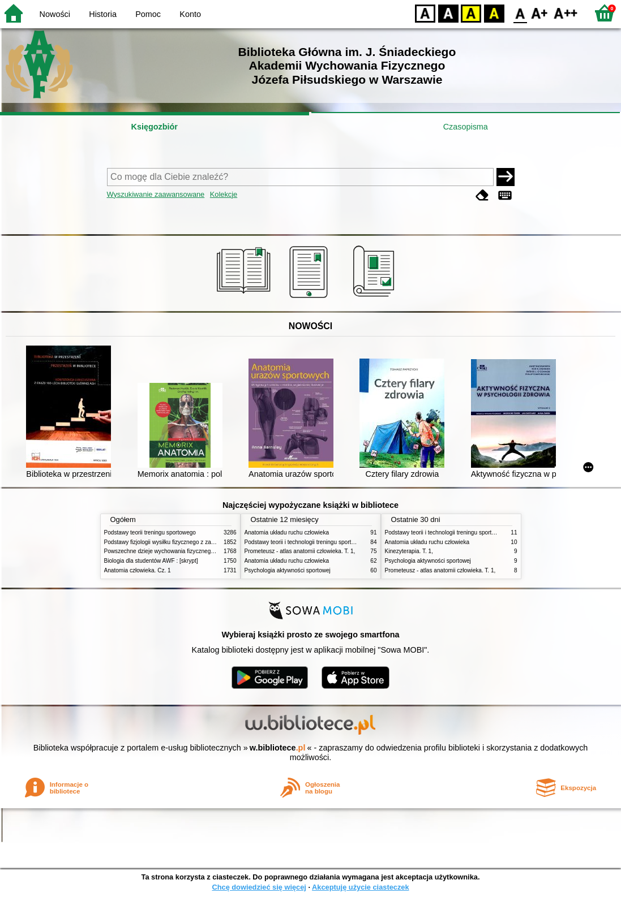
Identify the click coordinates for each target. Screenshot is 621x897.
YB (471, 13)
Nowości (55, 14)
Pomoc (148, 14)
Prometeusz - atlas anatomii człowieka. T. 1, (300, 551)
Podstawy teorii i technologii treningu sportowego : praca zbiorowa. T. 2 (334, 542)
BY (494, 13)
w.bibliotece (278, 747)
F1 (539, 13)
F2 (565, 13)
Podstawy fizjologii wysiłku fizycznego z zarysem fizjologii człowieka (189, 542)
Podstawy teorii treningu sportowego (150, 532)
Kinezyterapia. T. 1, (409, 551)
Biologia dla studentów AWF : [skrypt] (151, 561)
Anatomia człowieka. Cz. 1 (137, 570)
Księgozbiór (154, 126)
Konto (190, 14)
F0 (520, 13)
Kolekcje (223, 194)
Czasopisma (465, 126)
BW (448, 13)
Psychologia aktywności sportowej (288, 570)
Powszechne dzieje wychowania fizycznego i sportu (169, 551)
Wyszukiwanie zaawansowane (156, 194)
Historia (103, 14)
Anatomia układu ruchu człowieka (287, 532)
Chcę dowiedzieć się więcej (259, 887)
